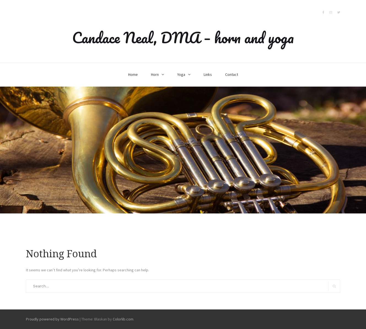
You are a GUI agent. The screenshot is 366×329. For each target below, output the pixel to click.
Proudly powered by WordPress (52, 319)
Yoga (181, 74)
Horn (155, 74)
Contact (231, 74)
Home (133, 74)
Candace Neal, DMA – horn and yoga (183, 37)
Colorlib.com (123, 319)
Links (208, 74)
